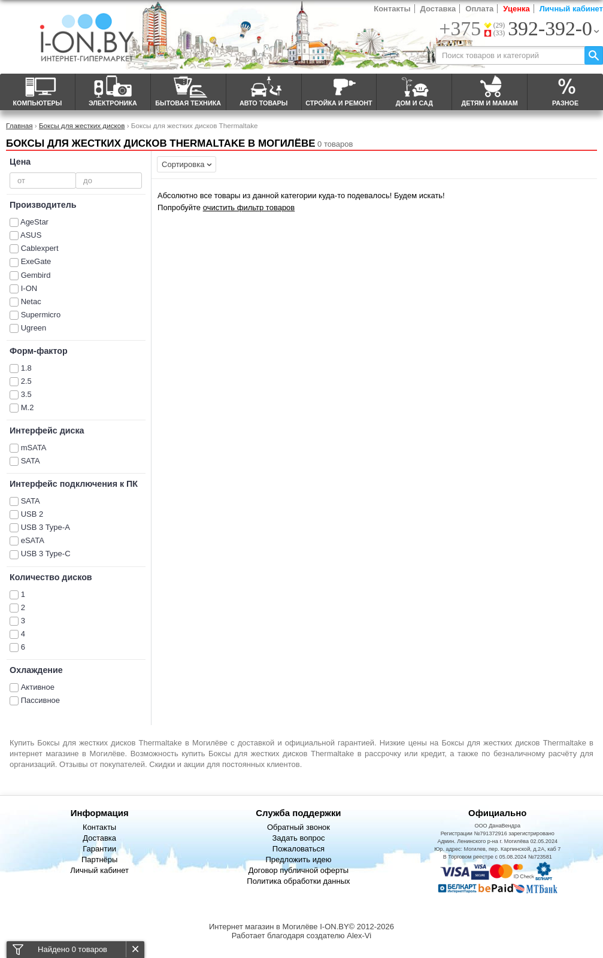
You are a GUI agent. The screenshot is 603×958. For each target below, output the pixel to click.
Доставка (438, 8)
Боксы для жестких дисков (82, 125)
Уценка (516, 8)
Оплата (479, 8)
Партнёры (99, 859)
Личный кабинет (571, 8)
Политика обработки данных (298, 881)
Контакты (392, 8)
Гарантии (99, 848)
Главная (19, 125)
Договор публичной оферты (299, 870)
